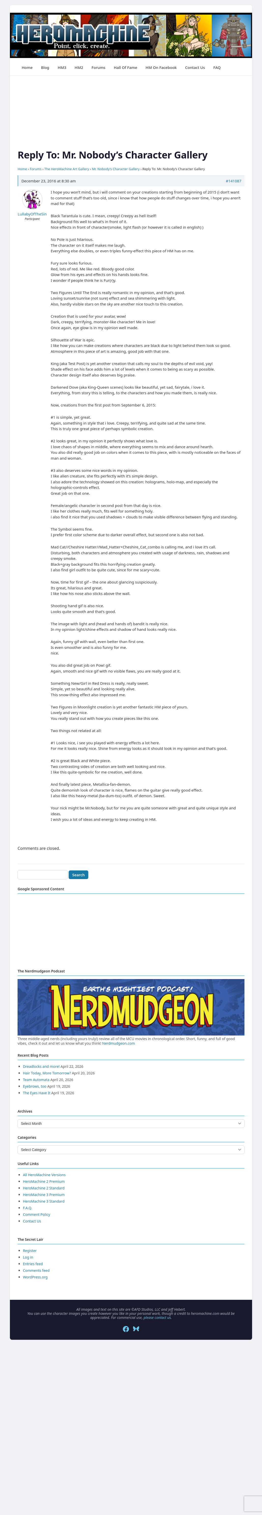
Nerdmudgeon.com (118, 1043)
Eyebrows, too (34, 1086)
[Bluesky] (136, 1329)
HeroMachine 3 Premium (44, 1194)
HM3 (62, 67)
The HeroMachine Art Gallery (66, 169)
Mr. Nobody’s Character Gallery (116, 169)
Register (30, 1250)
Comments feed (36, 1270)
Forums (98, 67)
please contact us (157, 1317)
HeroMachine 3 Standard (43, 1201)
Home (27, 67)
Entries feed (33, 1263)
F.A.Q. (27, 1207)
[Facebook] (126, 1329)
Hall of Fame (125, 67)
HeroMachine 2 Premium (44, 1181)
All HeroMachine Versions (44, 1174)
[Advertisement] (131, 111)
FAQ (217, 67)
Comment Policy (36, 1214)
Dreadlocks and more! (41, 1066)
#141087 (233, 180)
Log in (28, 1257)
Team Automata (36, 1079)
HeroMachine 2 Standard (43, 1188)
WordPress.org (35, 1277)
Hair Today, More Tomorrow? (47, 1073)
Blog (45, 67)
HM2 (79, 67)
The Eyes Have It (36, 1092)
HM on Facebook (161, 67)
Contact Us (195, 67)
